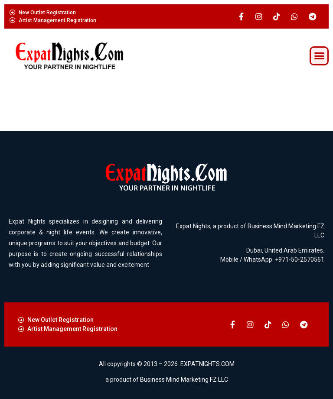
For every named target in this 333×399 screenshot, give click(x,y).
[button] (319, 55)
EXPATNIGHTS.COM (207, 363)
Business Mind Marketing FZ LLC (184, 379)
